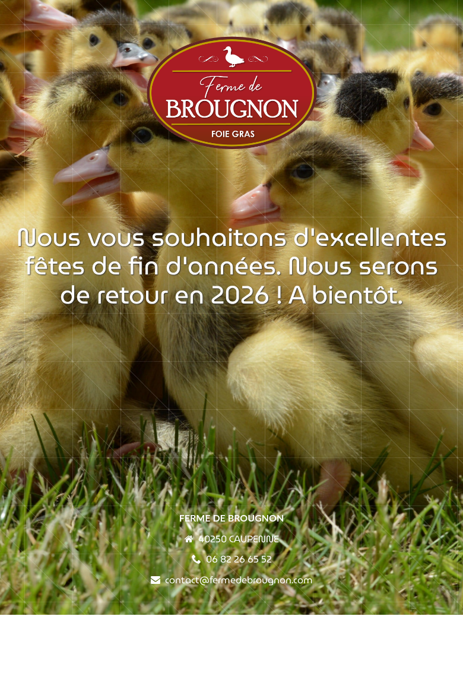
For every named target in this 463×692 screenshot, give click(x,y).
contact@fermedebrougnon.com (239, 580)
